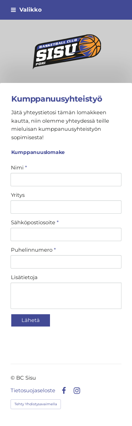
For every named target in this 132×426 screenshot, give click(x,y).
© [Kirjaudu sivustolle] (13, 378)
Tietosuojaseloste (33, 390)
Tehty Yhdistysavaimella (35, 404)
